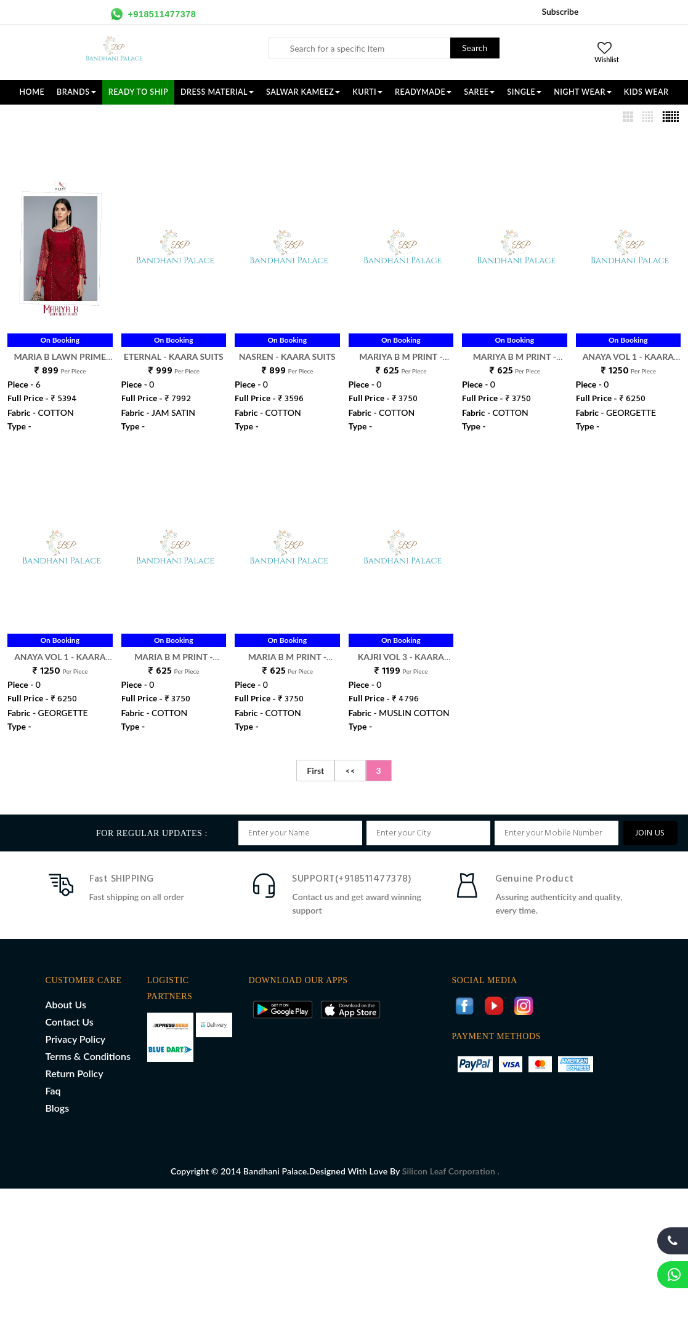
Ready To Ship (138, 92)
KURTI (367, 92)
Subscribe (559, 11)
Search (474, 47)
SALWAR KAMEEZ (303, 92)
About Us (66, 1004)
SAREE (479, 92)
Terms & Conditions (88, 1056)
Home (32, 92)
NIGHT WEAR (583, 92)
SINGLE (524, 92)
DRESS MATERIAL (217, 92)
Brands (76, 92)
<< (350, 770)
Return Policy (74, 1073)
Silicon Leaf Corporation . (451, 1171)
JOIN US (650, 833)
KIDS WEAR (646, 92)
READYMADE (423, 92)
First (315, 770)
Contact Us (70, 1021)
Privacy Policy (76, 1039)
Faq (53, 1090)
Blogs (58, 1108)
